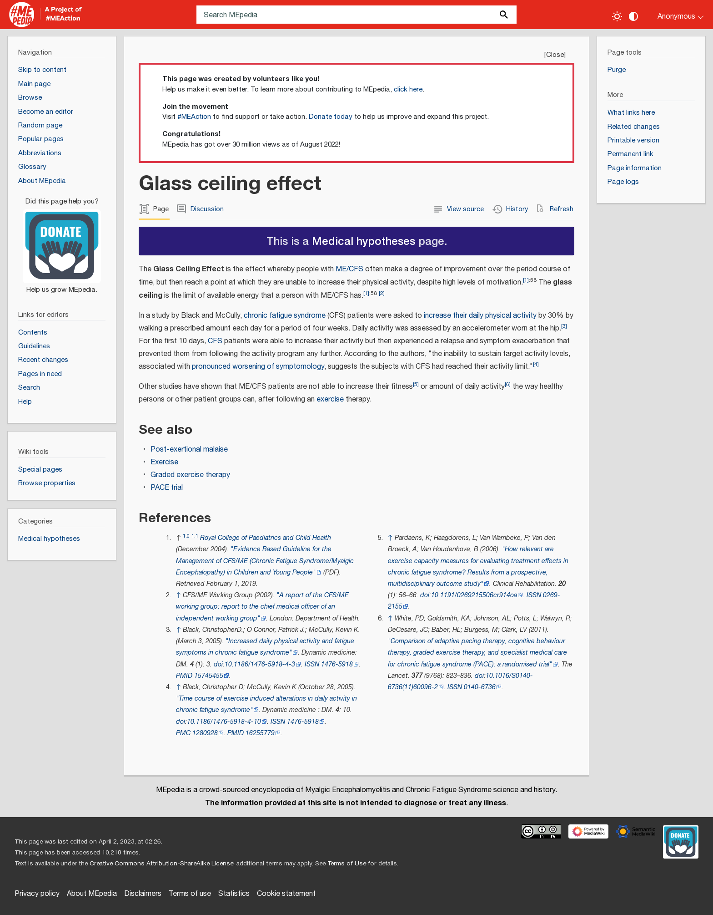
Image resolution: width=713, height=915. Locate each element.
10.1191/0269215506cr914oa (474, 595)
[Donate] (61, 241)
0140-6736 (480, 687)
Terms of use (190, 894)
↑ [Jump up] (178, 595)
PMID (184, 676)
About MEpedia (92, 894)
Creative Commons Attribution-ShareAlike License (161, 864)
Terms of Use (346, 864)
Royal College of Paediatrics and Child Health (265, 538)
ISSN (312, 664)
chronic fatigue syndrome (285, 315)
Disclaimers (142, 894)
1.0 (186, 536)
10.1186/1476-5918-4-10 (224, 722)
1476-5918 (337, 664)
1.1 (194, 536)
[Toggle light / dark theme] (617, 16)
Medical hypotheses (363, 240)
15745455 (208, 676)
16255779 (260, 733)
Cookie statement (286, 894)
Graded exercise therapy (190, 475)
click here (408, 89)
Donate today (330, 117)
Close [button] (555, 55)
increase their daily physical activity (480, 315)
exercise (330, 399)
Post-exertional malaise (189, 449)
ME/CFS (349, 269)
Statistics (234, 894)
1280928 (205, 733)
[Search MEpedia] (356, 14)
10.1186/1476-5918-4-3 (260, 664)
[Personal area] (675, 15)
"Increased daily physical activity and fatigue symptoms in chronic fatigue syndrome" (265, 647)
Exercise (164, 462)
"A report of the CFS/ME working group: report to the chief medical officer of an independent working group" (262, 606)
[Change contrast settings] (633, 16)
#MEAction (194, 117)
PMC (183, 733)
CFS (215, 341)
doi (218, 664)
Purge (617, 70)
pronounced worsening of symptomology (258, 366)
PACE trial (167, 487)
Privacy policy (37, 894)
